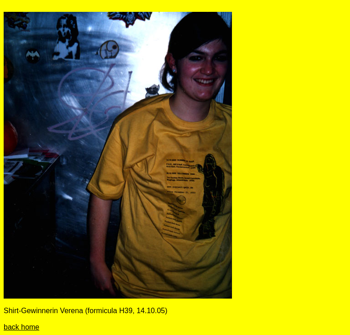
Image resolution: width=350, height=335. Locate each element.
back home (21, 327)
